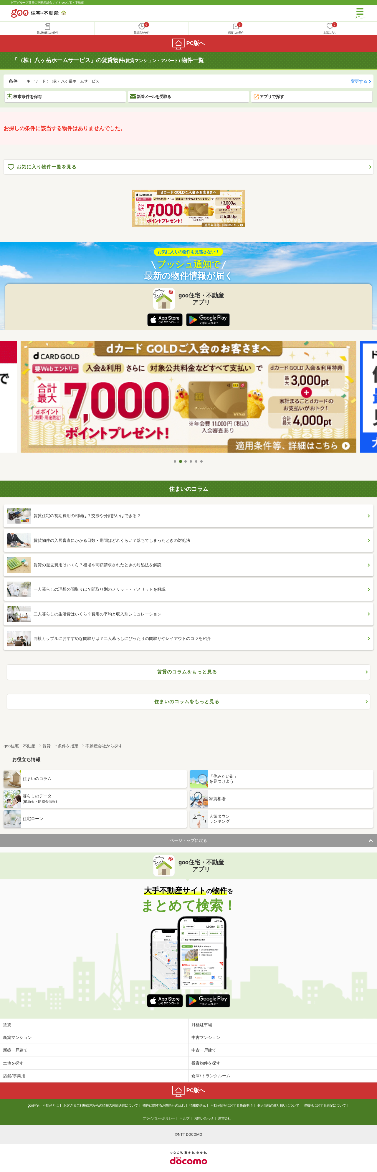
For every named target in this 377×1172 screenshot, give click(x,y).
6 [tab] (201, 461)
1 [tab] (175, 461)
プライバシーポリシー (159, 1118)
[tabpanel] (188, 398)
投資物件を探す (205, 1063)
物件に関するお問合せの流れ (164, 1105)
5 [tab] (196, 461)
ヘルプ (184, 1118)
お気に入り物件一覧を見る (42, 167)
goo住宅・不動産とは (43, 1105)
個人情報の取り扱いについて (278, 1105)
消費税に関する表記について (325, 1105)
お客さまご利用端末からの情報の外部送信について (100, 1105)
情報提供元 (197, 1105)
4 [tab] (191, 461)
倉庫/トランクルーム (210, 1075)
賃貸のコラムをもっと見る (187, 672)
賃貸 (7, 1024)
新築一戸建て (15, 1050)
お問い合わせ (203, 1118)
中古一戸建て (203, 1050)
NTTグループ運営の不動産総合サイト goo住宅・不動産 (47, 2)
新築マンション (17, 1037)
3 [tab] (185, 461)
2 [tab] (180, 461)
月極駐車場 (201, 1024)
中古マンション (205, 1037)
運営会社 (224, 1118)
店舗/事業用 (14, 1075)
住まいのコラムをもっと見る (186, 701)
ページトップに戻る (188, 840)
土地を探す (13, 1063)
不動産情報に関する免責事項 (231, 1105)
